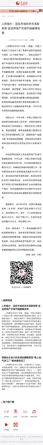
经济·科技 (11, 16)
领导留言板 (34, 413)
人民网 (2, 16)
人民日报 (6, 413)
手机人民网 (25, 413)
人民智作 (15, 426)
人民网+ (15, 413)
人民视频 (6, 426)
